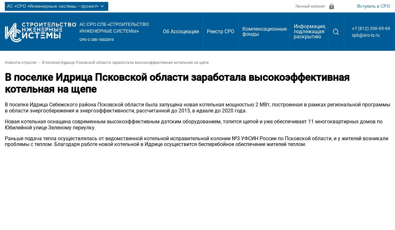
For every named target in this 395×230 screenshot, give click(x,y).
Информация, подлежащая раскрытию (310, 31)
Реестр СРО (220, 31)
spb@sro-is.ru (366, 35)
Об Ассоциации (181, 31)
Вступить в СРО (373, 6)
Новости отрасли (20, 62)
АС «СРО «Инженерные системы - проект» (56, 6)
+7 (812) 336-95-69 (371, 28)
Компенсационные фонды (264, 31)
